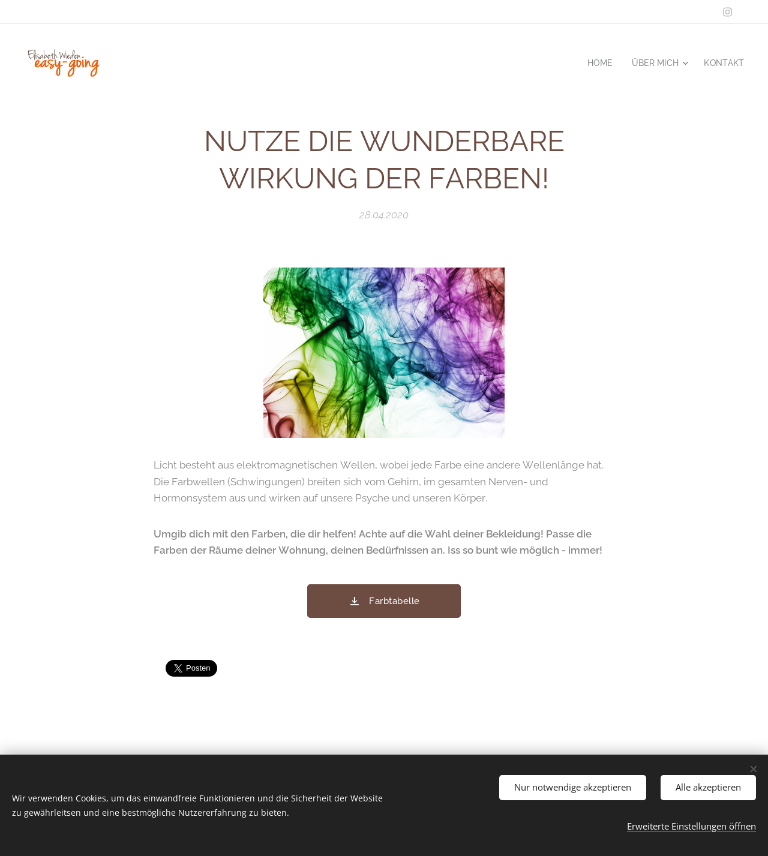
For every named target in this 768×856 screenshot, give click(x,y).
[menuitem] (596, 63)
